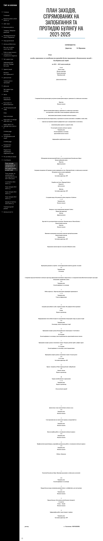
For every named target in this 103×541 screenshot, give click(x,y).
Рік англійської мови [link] (10, 157)
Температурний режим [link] (8, 207)
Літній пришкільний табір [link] (10, 108)
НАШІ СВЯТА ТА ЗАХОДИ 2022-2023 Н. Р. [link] (10, 126)
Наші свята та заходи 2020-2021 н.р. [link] (10, 120)
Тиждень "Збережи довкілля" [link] (9, 31)
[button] (101, 2)
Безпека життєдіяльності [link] (9, 73)
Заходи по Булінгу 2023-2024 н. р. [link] (10, 202)
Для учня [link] (6, 86)
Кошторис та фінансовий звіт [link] (8, 103)
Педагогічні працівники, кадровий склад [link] (8, 151)
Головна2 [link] (6, 15)
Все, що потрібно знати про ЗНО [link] (9, 48)
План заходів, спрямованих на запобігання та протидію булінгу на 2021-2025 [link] (10, 166)
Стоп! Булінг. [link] (7, 160)
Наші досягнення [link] (9, 41)
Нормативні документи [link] (7, 145)
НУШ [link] (5, 113)
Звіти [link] (5, 94)
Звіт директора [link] (8, 59)
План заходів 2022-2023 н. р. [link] (11, 187)
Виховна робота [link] (9, 27)
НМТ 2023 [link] (7, 24)
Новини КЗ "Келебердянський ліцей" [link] (9, 136)
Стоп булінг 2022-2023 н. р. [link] (10, 182)
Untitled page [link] (8, 131)
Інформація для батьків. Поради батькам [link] (9, 64)
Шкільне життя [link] (8, 212)
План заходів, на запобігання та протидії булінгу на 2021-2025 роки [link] (11, 176)
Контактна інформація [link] (7, 98)
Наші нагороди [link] (8, 116)
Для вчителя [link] (7, 78)
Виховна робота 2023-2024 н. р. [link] (10, 19)
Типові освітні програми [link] (8, 82)
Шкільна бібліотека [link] (9, 44)
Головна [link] (6, 12)
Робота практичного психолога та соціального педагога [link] (10, 54)
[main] (61, 23)
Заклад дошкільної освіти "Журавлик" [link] (9, 36)
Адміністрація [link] (8, 69)
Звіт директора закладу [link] (8, 90)
